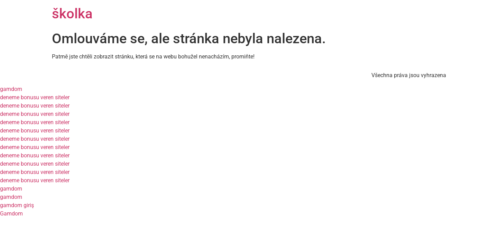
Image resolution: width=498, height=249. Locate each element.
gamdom (11, 89)
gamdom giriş (17, 205)
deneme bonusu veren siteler (35, 97)
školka (72, 14)
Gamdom (11, 213)
